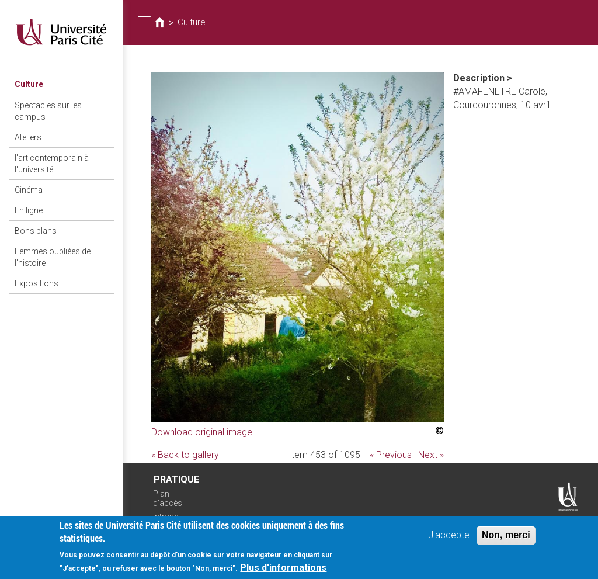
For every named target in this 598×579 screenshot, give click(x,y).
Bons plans (36, 230)
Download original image (201, 432)
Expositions (36, 283)
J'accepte (449, 539)
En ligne (29, 210)
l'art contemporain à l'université (52, 163)
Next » (431, 454)
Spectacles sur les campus (48, 111)
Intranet (166, 516)
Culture (29, 84)
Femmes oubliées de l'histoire (53, 257)
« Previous (391, 454)
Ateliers (28, 137)
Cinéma (29, 190)
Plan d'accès (167, 498)
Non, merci (506, 539)
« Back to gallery (185, 454)
